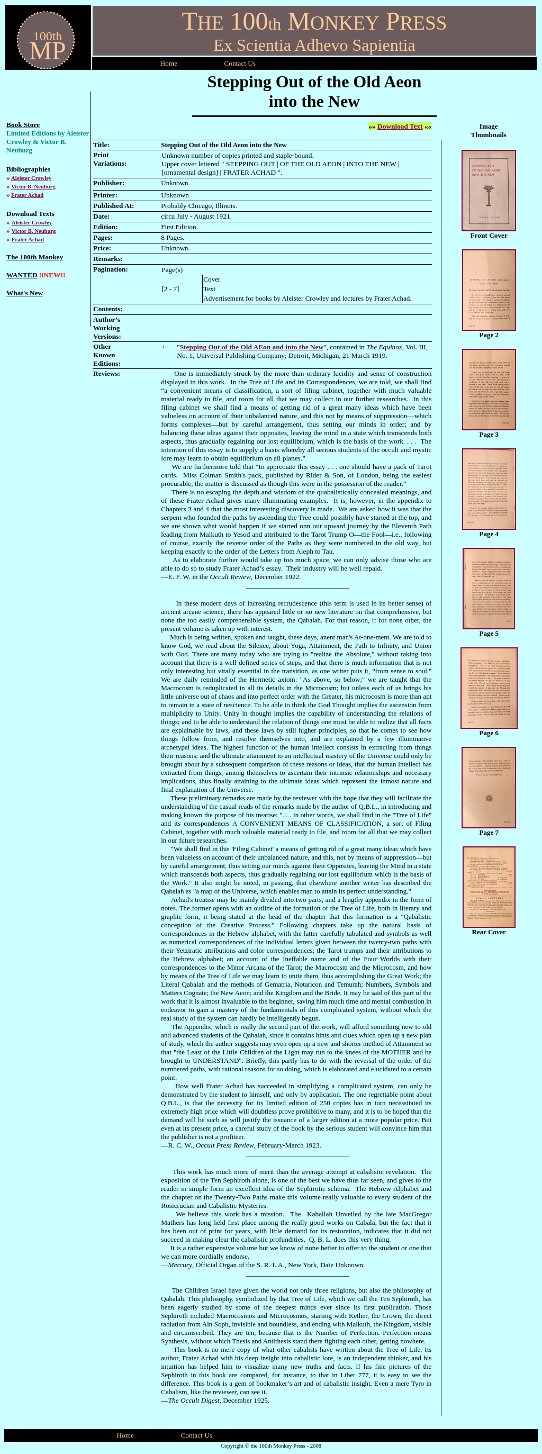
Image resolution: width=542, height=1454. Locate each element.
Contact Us (196, 1435)
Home (168, 63)
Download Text (400, 126)
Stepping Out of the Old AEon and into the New (251, 347)
